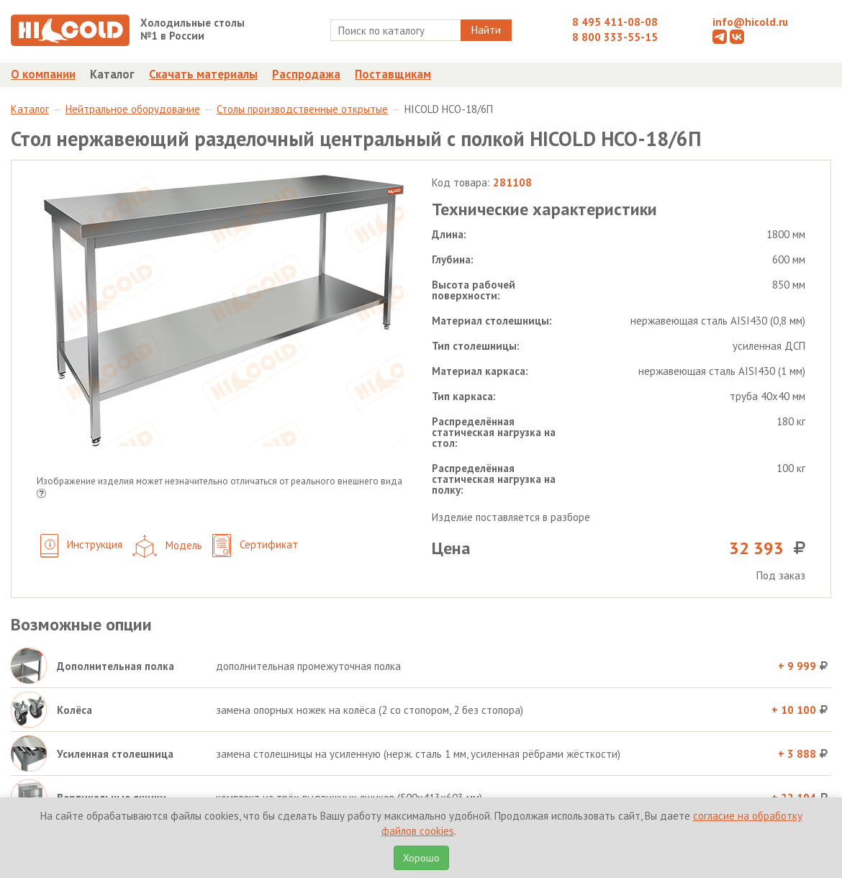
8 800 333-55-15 (615, 37)
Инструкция (81, 546)
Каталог (112, 74)
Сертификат (255, 546)
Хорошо (421, 857)
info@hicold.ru (750, 22)
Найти (486, 30)
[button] (41, 495)
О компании (43, 74)
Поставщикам (393, 74)
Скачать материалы (203, 74)
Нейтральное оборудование (132, 109)
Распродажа (306, 74)
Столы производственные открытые (302, 109)
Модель (167, 546)
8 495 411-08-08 (615, 22)
